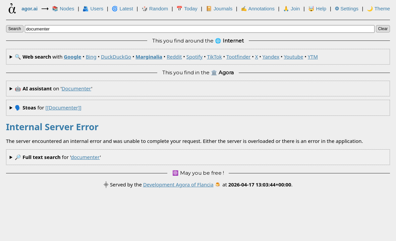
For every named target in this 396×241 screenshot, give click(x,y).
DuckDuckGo (116, 56)
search (14, 28)
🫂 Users (92, 8)
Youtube (293, 56)
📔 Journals (219, 8)
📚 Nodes (63, 8)
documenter (76, 88)
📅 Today (186, 8)
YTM (313, 56)
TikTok (214, 56)
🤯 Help (317, 8)
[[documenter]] (63, 107)
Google (72, 56)
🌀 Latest (122, 8)
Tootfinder (238, 56)
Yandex (271, 56)
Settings (346, 8)
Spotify (194, 56)
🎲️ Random (155, 8)
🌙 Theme (378, 8)
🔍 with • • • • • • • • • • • (166, 56)
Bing (91, 56)
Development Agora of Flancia (178, 184)
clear (383, 28)
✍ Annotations (258, 8)
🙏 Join (291, 8)
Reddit (174, 56)
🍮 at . (253, 184)
